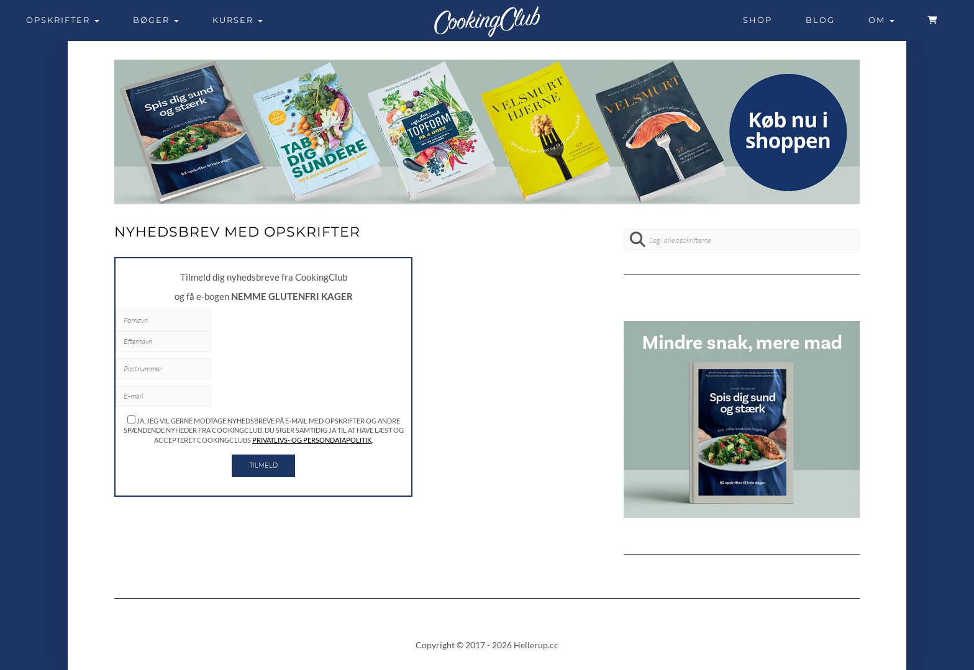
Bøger (156, 20)
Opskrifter (62, 20)
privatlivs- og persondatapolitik (311, 440)
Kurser (237, 20)
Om (881, 20)
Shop (757, 20)
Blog (820, 20)
